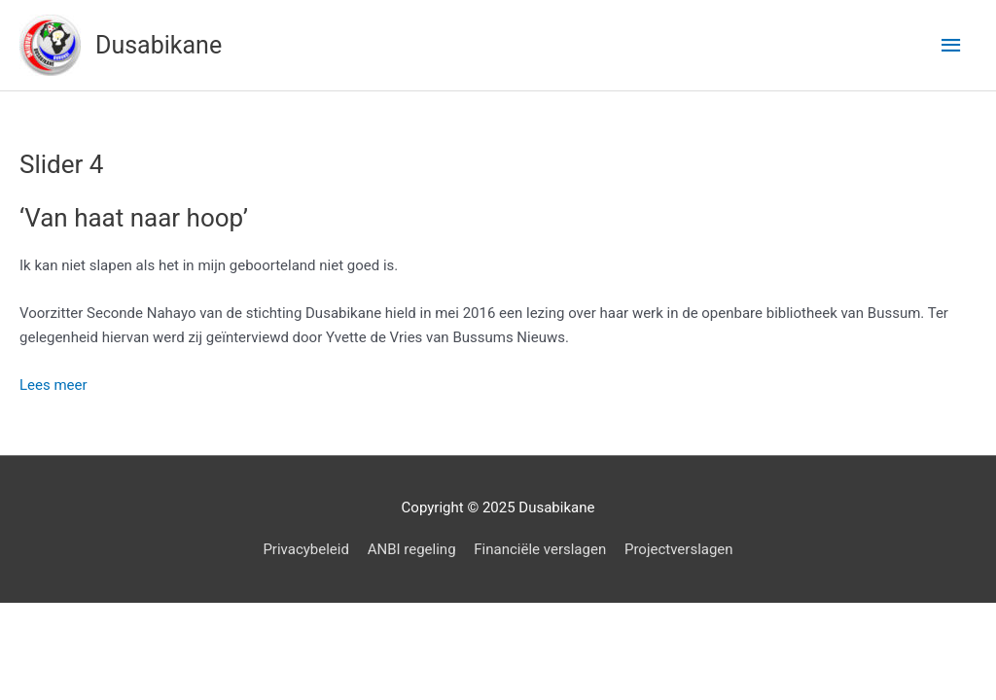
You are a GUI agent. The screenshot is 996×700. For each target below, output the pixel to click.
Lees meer (53, 385)
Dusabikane (158, 45)
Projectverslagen (678, 549)
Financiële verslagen (540, 549)
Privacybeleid (306, 549)
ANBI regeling (412, 549)
